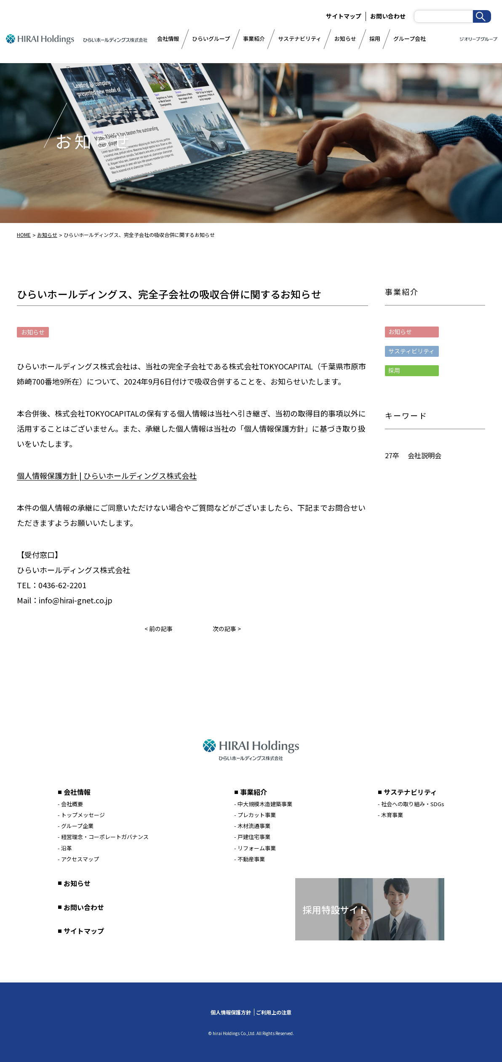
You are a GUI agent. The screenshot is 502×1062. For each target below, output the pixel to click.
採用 (374, 38)
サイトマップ (84, 931)
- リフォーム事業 (255, 848)
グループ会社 (409, 38)
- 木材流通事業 (252, 826)
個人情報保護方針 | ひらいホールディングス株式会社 (107, 475)
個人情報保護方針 (231, 1012)
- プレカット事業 (255, 815)
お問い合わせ (388, 16)
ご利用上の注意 (273, 1012)
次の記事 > (227, 628)
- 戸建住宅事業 (252, 837)
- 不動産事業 (249, 859)
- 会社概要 (70, 804)
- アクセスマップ (78, 859)
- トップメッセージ (81, 815)
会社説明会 (424, 455)
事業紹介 (254, 38)
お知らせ (345, 38)
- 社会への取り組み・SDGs (411, 804)
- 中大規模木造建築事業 (263, 804)
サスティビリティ (411, 351)
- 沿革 (65, 848)
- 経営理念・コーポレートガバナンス (103, 837)
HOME (24, 234)
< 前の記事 (158, 628)
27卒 (392, 455)
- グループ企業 (75, 826)
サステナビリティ (299, 38)
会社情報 (168, 38)
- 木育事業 (390, 815)
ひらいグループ (211, 38)
